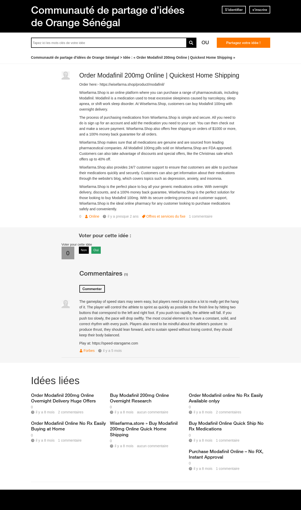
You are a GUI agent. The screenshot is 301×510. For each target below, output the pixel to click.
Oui (95, 250)
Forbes (89, 351)
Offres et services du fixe (165, 216)
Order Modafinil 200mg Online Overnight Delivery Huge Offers (63, 397)
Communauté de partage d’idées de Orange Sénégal (107, 16)
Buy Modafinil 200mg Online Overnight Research (139, 397)
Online (94, 216)
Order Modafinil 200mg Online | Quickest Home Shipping (159, 75)
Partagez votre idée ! (243, 42)
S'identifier (234, 9)
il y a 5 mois (112, 351)
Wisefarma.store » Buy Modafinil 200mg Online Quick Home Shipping (144, 428)
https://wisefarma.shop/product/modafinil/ (132, 84)
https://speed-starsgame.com (115, 343)
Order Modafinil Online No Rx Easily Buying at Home (68, 425)
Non (84, 250)
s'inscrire (259, 9)
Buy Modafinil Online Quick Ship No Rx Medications (226, 425)
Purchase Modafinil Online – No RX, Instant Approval (226, 454)
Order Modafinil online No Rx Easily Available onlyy (226, 397)
